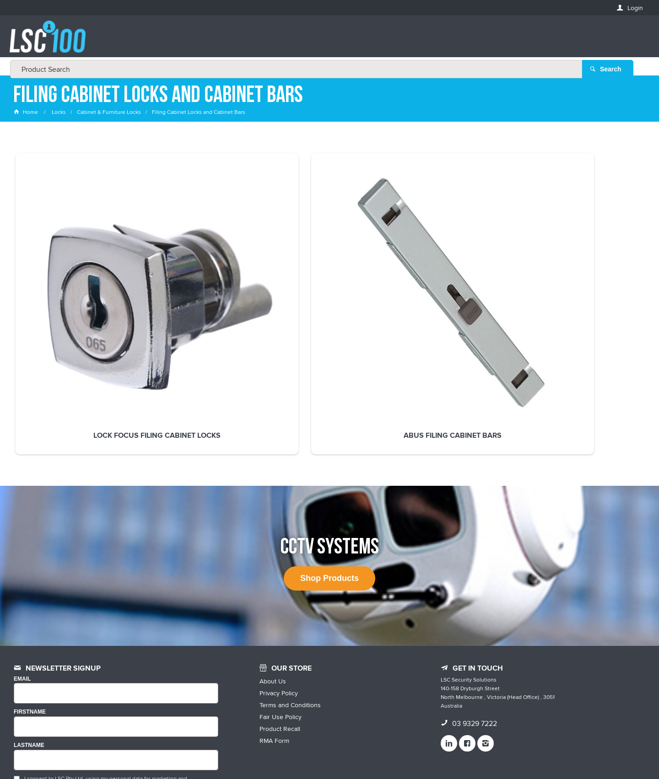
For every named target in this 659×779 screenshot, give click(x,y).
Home (26, 112)
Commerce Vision (412, 753)
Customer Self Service (349, 753)
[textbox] (327, 41)
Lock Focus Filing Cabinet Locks (73, 276)
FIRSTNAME (30, 609)
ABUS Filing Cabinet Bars (201, 272)
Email (22, 576)
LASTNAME (29, 642)
